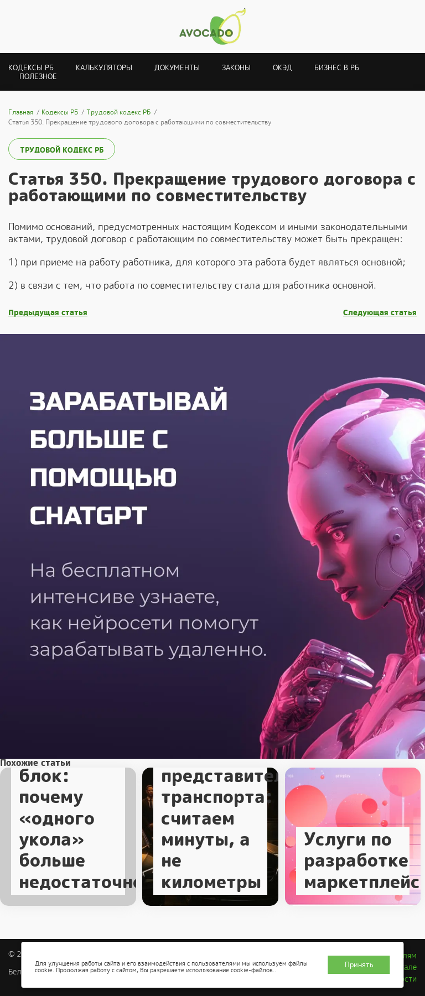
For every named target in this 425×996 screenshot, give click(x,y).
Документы (177, 67)
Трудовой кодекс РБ (61, 150)
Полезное (38, 76)
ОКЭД (282, 67)
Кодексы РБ (31, 67)
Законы (236, 67)
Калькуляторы (104, 67)
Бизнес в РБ (336, 67)
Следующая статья (380, 312)
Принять (359, 965)
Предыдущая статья (47, 312)
